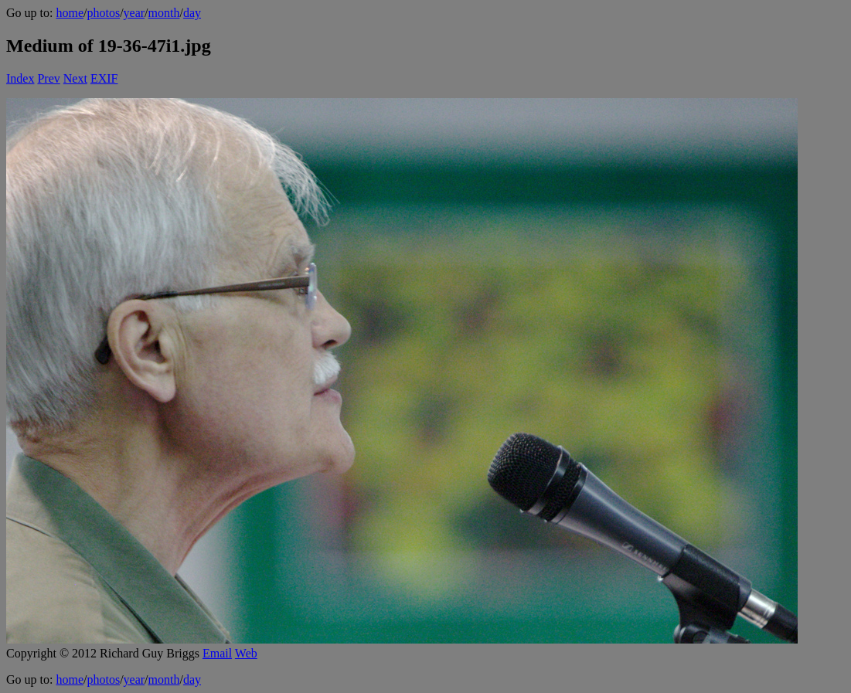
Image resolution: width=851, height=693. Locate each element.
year (134, 12)
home (69, 12)
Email (217, 653)
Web (246, 653)
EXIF (104, 78)
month (164, 12)
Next (75, 78)
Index (20, 78)
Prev (48, 78)
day (192, 12)
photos (103, 12)
